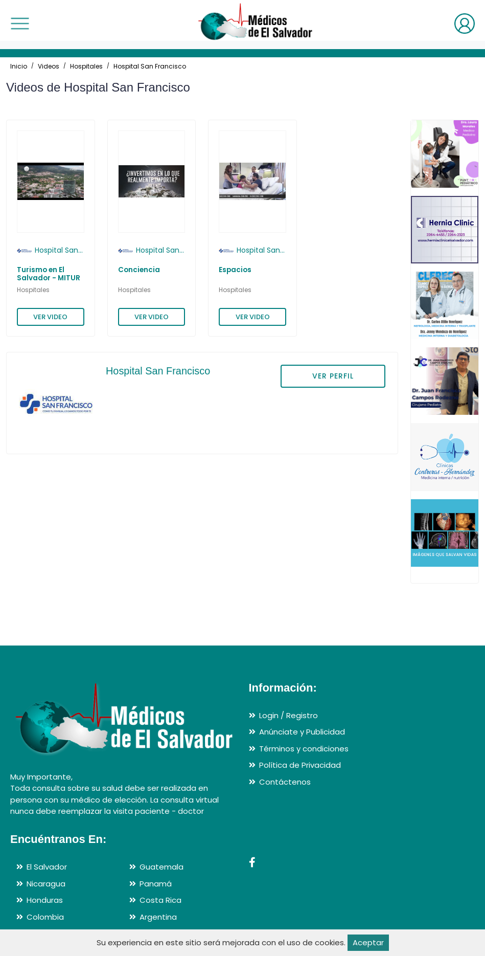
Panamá (156, 883)
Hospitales (86, 66)
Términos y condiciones (304, 748)
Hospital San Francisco (149, 66)
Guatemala (161, 866)
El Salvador (47, 866)
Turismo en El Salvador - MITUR (48, 274)
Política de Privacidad (300, 765)
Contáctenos (285, 781)
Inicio (18, 66)
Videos (48, 66)
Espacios (235, 270)
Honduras (45, 900)
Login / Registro (288, 715)
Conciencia (139, 270)
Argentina (158, 916)
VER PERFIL (333, 376)
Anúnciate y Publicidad (302, 731)
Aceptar (368, 942)
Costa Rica (160, 900)
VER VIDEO (50, 317)
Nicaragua (46, 883)
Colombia (45, 916)
